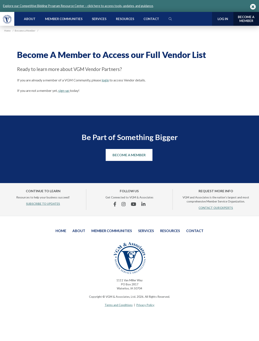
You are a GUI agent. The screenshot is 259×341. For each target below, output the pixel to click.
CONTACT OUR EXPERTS (216, 208)
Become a (246, 19)
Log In (223, 19)
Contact (151, 19)
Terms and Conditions (119, 305)
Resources (125, 19)
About (29, 19)
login (105, 80)
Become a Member (129, 155)
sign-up (64, 90)
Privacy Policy (145, 305)
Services (99, 19)
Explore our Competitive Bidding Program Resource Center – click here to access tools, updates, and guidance (78, 6)
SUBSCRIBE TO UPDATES (43, 203)
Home (61, 231)
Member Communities (63, 19)
